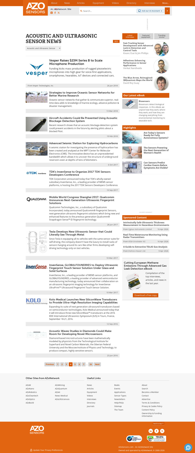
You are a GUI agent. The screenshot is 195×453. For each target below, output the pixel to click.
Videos (90, 395)
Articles (90, 388)
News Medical (61, 395)
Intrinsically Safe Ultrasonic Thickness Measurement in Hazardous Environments (144, 223)
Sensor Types (120, 395)
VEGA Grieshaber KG (136, 241)
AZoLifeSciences (62, 399)
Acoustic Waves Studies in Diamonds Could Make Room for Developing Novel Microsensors (80, 332)
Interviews (91, 399)
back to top (158, 423)
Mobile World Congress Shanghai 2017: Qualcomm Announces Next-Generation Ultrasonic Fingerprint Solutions (81, 200)
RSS (116, 41)
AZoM (28, 385)
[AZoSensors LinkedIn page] (52, 12)
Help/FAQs (119, 402)
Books (117, 385)
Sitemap (118, 406)
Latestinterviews (130, 36)
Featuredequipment (145, 36)
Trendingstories (161, 36)
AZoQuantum (61, 388)
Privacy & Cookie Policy (152, 406)
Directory (91, 402)
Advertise (146, 399)
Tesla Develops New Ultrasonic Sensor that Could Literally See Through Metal (80, 233)
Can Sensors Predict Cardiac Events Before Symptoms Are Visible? (155, 165)
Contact (145, 395)
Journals (90, 406)
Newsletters (119, 399)
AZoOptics (30, 399)
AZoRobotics (31, 392)
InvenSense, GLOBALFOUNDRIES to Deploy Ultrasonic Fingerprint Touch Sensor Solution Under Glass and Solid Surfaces (83, 268)
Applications (120, 392)
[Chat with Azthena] (188, 447)
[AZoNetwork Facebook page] (55, 12)
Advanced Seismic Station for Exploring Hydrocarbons (83, 143)
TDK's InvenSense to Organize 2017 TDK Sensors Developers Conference (79, 173)
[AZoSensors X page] (59, 12)
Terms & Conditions (151, 402)
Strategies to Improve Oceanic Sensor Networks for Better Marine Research (82, 94)
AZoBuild (30, 402)
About (144, 385)
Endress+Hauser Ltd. (137, 250)
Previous (50, 364)
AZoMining (60, 385)
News (89, 385)
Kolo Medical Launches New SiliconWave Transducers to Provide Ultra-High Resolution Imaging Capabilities (83, 301)
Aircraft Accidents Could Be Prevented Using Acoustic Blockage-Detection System (83, 119)
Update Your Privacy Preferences (46, 449)
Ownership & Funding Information (152, 414)
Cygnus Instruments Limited (140, 229)
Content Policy (148, 409)
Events (117, 388)
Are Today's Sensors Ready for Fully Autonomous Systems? (155, 135)
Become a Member (150, 392)
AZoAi (57, 392)
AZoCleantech (32, 395)
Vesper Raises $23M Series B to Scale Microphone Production (76, 62)
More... (164, 3)
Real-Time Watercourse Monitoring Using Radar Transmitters (144, 235)
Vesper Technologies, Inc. (43, 85)
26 (91, 364)
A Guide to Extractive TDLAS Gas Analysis (144, 246)
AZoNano (30, 388)
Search (145, 388)
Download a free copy (145, 294)
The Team (118, 409)
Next (97, 364)
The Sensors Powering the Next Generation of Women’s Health (156, 150)
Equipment (92, 392)
